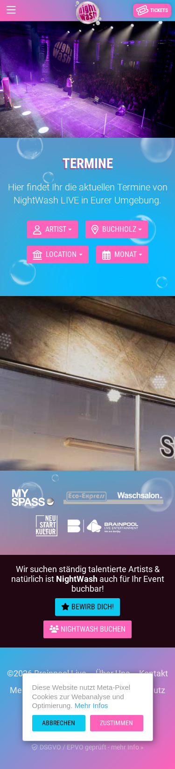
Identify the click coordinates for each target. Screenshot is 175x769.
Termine (88, 163)
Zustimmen (116, 723)
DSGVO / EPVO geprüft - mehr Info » (88, 747)
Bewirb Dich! (87, 606)
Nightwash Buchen (87, 629)
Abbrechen (58, 723)
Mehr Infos (91, 705)
